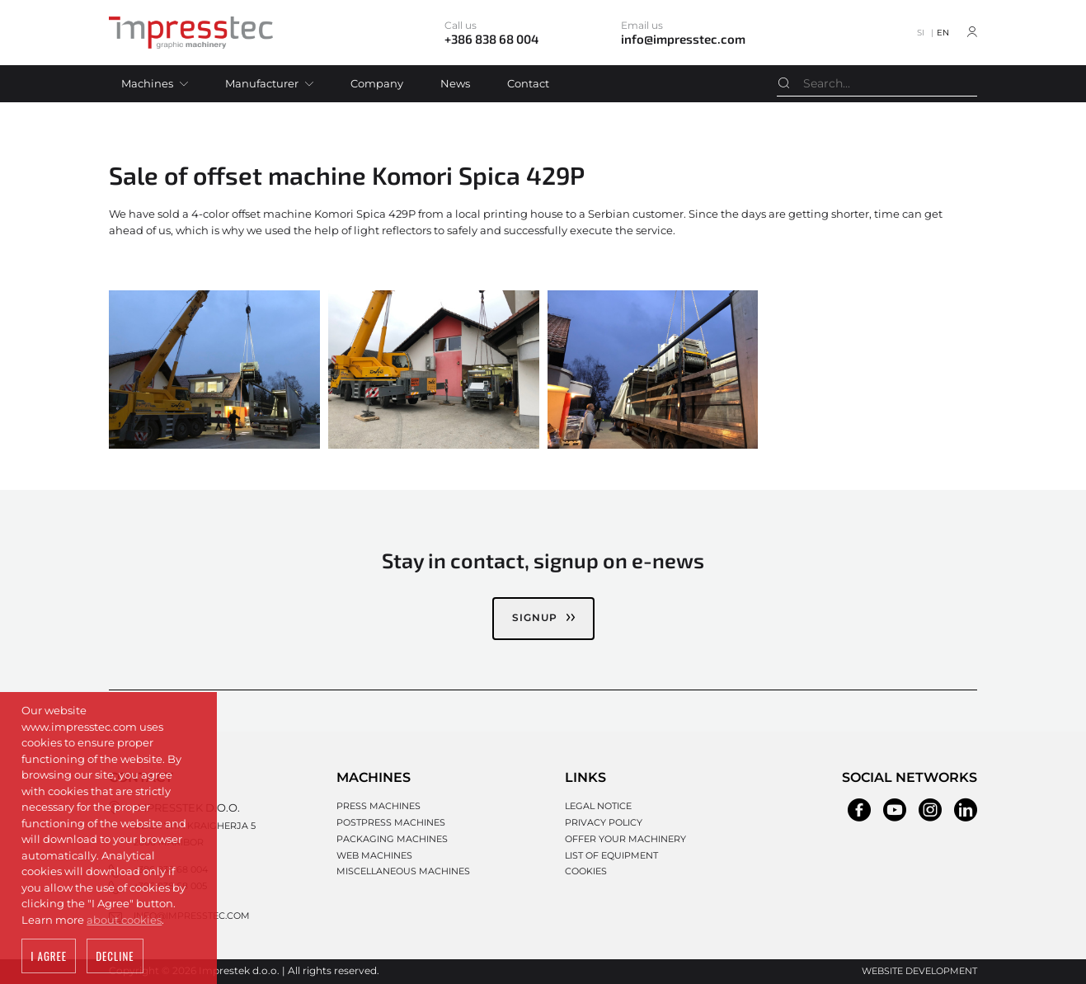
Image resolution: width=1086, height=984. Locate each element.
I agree (49, 958)
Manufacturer (262, 83)
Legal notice (598, 806)
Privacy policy (603, 822)
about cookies (124, 921)
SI (920, 32)
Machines (147, 83)
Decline (115, 958)
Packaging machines (392, 839)
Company (376, 83)
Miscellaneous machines (403, 871)
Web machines (374, 855)
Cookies (586, 871)
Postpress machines (390, 822)
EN (943, 32)
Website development (919, 971)
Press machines (378, 806)
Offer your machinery (625, 839)
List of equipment (611, 855)
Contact (528, 83)
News (455, 83)
